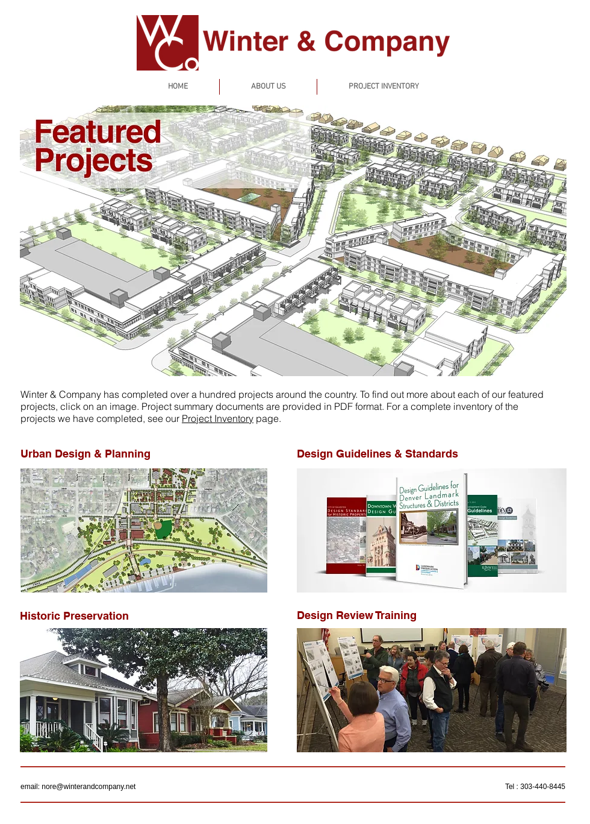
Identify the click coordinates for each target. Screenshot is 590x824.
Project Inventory (217, 418)
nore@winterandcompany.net (88, 786)
